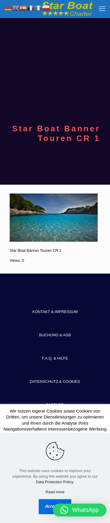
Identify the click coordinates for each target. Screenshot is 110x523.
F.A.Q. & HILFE (55, 358)
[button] (80, 510)
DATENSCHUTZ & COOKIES (55, 381)
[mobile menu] (102, 9)
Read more (54, 492)
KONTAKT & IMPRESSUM (55, 312)
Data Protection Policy (54, 482)
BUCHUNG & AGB (55, 335)
